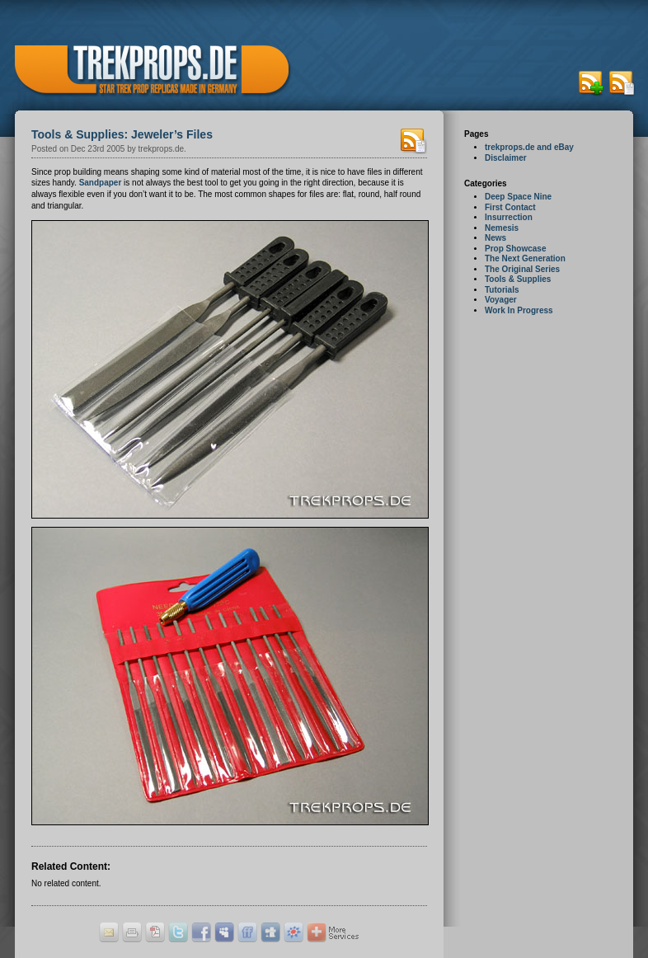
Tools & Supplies (518, 279)
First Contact (510, 207)
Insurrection (509, 217)
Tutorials (502, 289)
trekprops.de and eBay (529, 147)
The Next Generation (525, 258)
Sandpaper (100, 182)
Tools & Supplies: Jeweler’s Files (122, 134)
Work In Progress (519, 310)
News (495, 237)
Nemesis (502, 227)
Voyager (501, 299)
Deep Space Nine (518, 196)
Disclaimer (506, 157)
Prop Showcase (515, 248)
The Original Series (522, 269)
